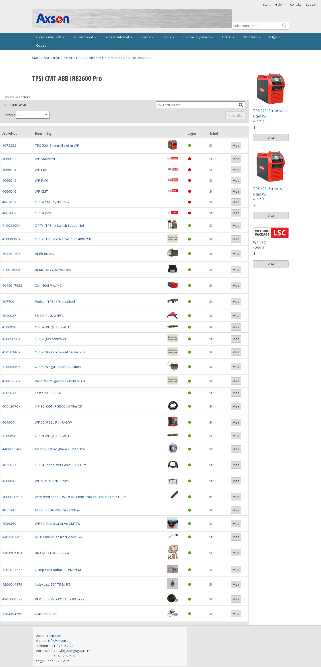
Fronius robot (82, 37)
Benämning (43, 133)
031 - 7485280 (61, 645)
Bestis (166, 37)
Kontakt (295, 4)
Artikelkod (9, 133)
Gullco (226, 37)
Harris (145, 37)
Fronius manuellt (48, 37)
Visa (236, 145)
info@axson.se (59, 640)
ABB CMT (96, 57)
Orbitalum (250, 37)
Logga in (312, 4)
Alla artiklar (52, 57)
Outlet (41, 45)
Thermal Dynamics (197, 37)
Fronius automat (116, 37)
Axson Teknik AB (48, 635)
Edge (273, 37)
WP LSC (259, 242)
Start (266, 4)
